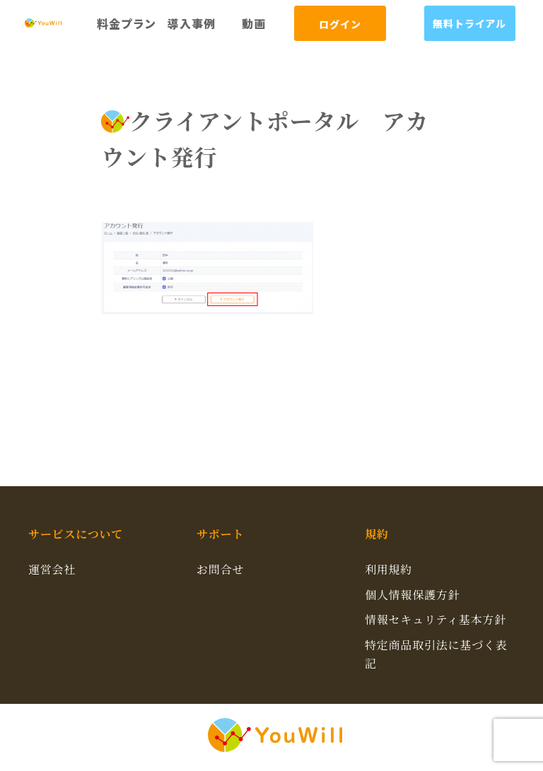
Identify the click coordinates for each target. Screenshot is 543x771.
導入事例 (191, 23)
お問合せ (220, 569)
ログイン (340, 24)
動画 (254, 23)
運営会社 (52, 569)
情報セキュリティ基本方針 (435, 619)
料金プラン (126, 23)
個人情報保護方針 (412, 595)
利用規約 (388, 569)
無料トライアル (469, 23)
